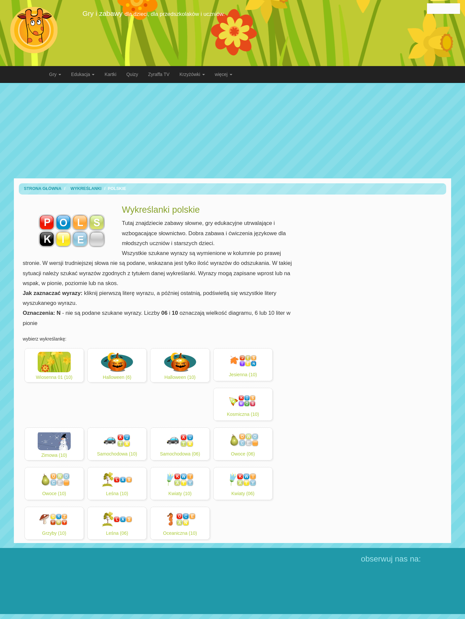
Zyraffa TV (159, 74)
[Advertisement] (232, 130)
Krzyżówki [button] (192, 74)
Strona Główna (42, 188)
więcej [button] (223, 74)
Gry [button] (55, 74)
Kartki (110, 74)
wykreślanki (85, 188)
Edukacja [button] (83, 74)
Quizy (132, 74)
